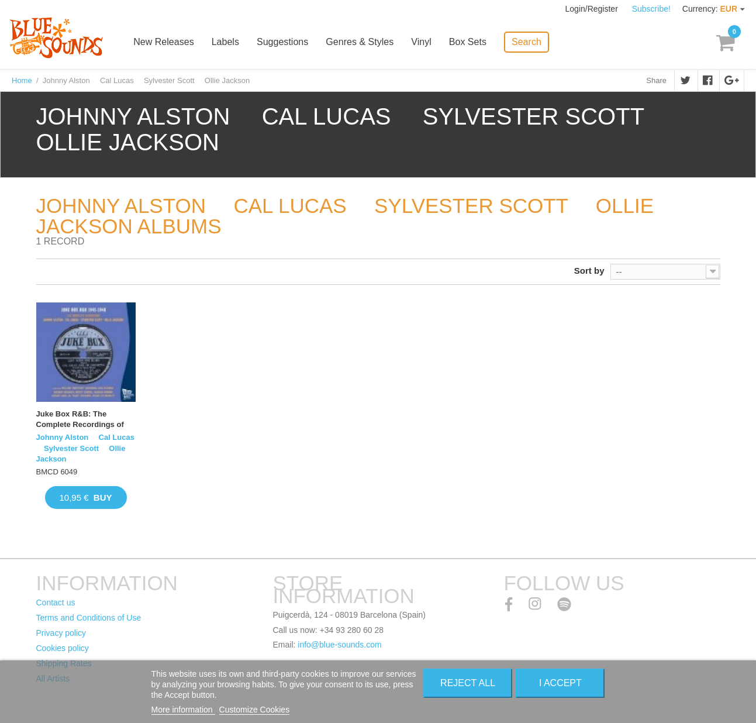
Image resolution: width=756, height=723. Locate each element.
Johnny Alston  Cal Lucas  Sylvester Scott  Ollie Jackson (85, 448)
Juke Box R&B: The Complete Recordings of (80, 419)
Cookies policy (62, 648)
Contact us (55, 602)
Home (22, 80)
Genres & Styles (363, 42)
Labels (229, 42)
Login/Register (592, 8)
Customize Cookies (254, 709)
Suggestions (286, 42)
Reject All (467, 683)
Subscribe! (651, 8)
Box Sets (470, 42)
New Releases (167, 42)
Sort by (589, 271)
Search (529, 41)
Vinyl (424, 42)
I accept (560, 683)
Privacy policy (61, 633)
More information (183, 709)
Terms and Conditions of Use (88, 617)
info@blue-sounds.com (339, 644)
